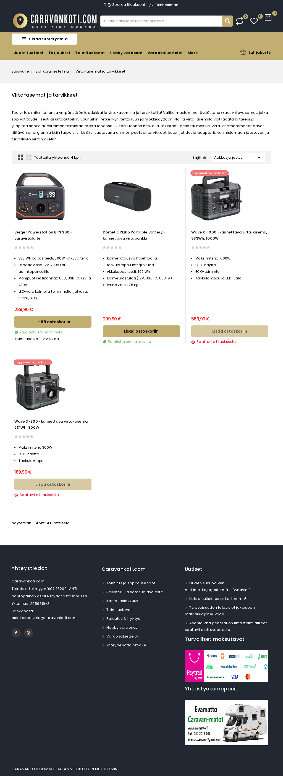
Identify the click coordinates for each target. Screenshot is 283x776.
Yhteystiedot (29, 568)
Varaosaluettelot (165, 52)
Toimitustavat (90, 52)
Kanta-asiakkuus (121, 600)
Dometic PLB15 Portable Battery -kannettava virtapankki (134, 235)
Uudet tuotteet (29, 52)
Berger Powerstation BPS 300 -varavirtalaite (43, 235)
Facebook (16, 633)
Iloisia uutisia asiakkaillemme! (217, 598)
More (193, 52)
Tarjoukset (59, 52)
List (29, 157)
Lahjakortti (260, 52)
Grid (20, 157)
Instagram (28, 633)
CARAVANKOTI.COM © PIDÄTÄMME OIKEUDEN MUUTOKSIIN (65, 769)
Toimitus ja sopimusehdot (130, 583)
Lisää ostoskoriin (52, 322)
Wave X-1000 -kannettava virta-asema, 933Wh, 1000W (229, 235)
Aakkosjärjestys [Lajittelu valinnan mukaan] (238, 157)
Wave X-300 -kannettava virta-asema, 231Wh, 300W (51, 424)
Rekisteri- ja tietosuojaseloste (134, 592)
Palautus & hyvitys (122, 618)
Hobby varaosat (126, 52)
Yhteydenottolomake (125, 645)
